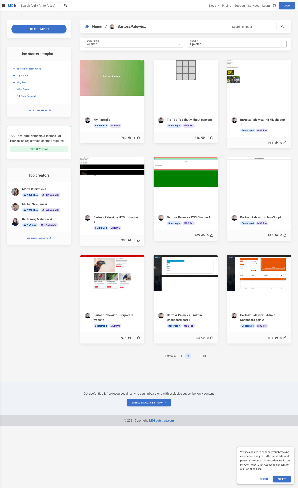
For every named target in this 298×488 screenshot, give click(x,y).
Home (93, 26)
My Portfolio (102, 120)
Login (287, 5)
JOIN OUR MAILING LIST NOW (149, 402)
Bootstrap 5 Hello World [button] (27, 68)
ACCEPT (282, 479)
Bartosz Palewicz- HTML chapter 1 (262, 122)
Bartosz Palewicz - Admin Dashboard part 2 (257, 317)
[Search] (253, 26)
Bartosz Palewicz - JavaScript (260, 217)
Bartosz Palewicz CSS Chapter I (188, 217)
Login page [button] (20, 75)
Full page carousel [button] (24, 96)
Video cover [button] (21, 89)
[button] (282, 26)
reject (264, 479)
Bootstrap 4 (101, 125)
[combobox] (134, 44)
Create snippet (39, 29)
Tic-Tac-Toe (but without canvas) (189, 120)
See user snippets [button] (39, 238)
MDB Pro (115, 125)
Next (203, 356)
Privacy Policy (248, 464)
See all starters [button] (39, 110)
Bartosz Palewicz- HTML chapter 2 (116, 220)
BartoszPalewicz (128, 26)
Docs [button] (213, 5)
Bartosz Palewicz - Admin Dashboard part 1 (184, 317)
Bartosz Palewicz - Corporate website (113, 317)
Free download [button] (39, 149)
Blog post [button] (20, 82)
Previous (170, 356)
